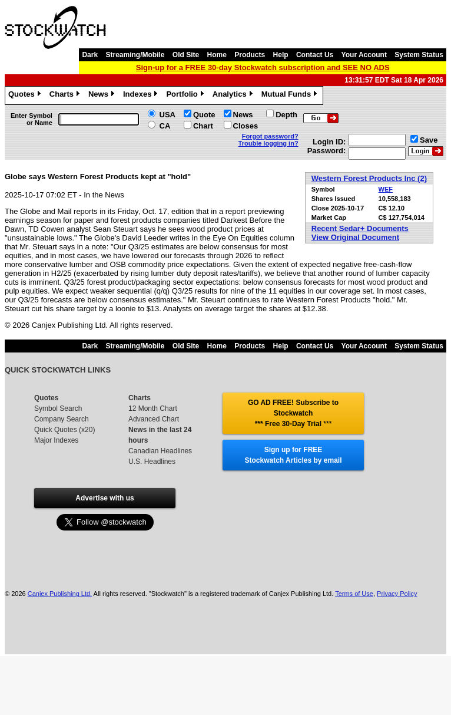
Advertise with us (104, 498)
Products (249, 55)
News (102, 95)
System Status (418, 55)
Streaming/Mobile (134, 55)
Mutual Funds (290, 95)
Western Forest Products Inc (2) (369, 178)
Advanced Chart (153, 419)
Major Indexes (56, 440)
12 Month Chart (152, 408)
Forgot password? (270, 136)
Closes (245, 125)
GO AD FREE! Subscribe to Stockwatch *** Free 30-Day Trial (293, 413)
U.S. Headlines (151, 461)
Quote (204, 114)
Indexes (141, 95)
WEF (386, 189)
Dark (90, 55)
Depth (286, 114)
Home (217, 55)
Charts (65, 95)
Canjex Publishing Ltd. (60, 593)
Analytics (234, 95)
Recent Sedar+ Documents (360, 228)
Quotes (26, 95)
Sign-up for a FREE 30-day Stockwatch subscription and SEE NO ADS (263, 67)
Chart (203, 125)
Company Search (61, 419)
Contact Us (314, 55)
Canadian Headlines (160, 451)
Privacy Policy (397, 593)
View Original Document (355, 237)
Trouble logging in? (268, 143)
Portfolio (186, 95)
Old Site (186, 55)
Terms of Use (354, 593)
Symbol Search (58, 408)
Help (280, 55)
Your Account (364, 55)
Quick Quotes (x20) (64, 430)
